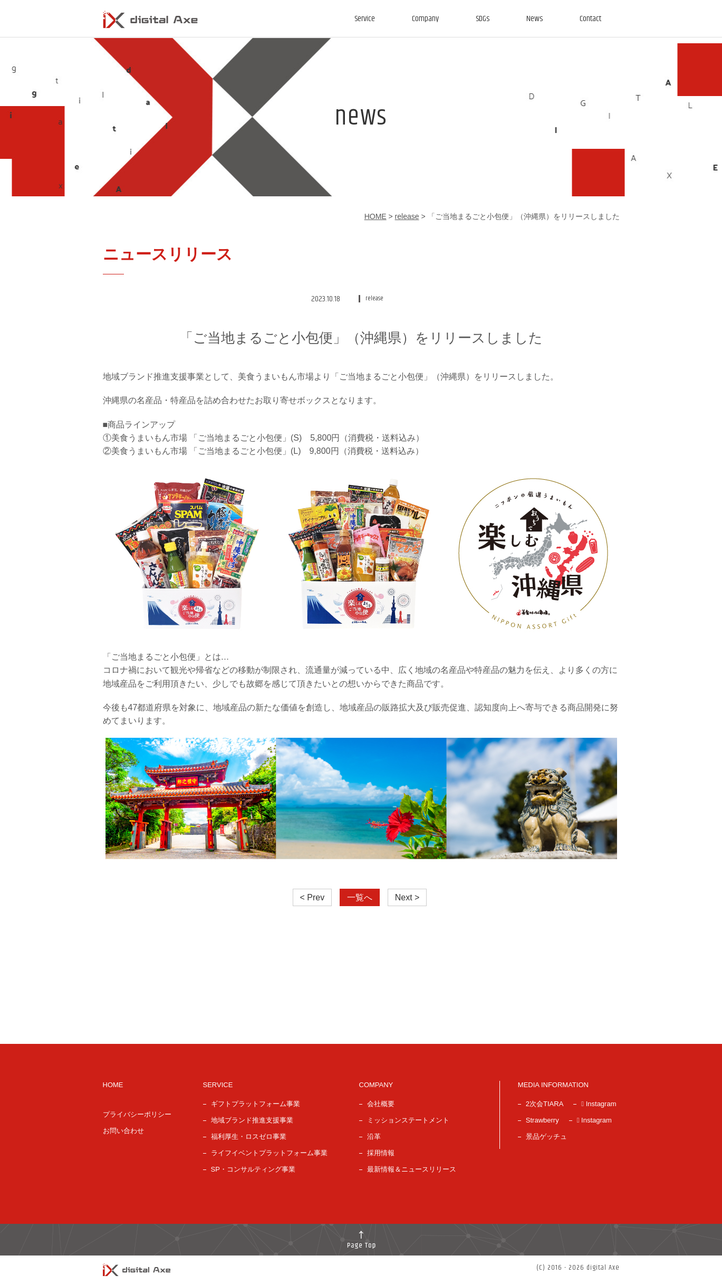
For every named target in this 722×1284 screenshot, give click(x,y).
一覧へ (359, 897)
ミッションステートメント (408, 1120)
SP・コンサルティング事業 (253, 1169)
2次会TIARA (545, 1104)
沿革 (374, 1136)
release (407, 216)
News (534, 18)
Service (364, 18)
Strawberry (542, 1120)
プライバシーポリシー (137, 1114)
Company (425, 18)
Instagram (598, 1104)
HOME (375, 216)
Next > (407, 897)
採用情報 (380, 1153)
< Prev (312, 897)
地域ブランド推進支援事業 (252, 1120)
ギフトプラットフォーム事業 (255, 1104)
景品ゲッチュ (546, 1136)
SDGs (482, 18)
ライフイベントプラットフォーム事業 (269, 1153)
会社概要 (380, 1104)
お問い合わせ (123, 1131)
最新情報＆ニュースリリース (411, 1169)
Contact (590, 18)
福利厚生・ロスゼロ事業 (248, 1136)
